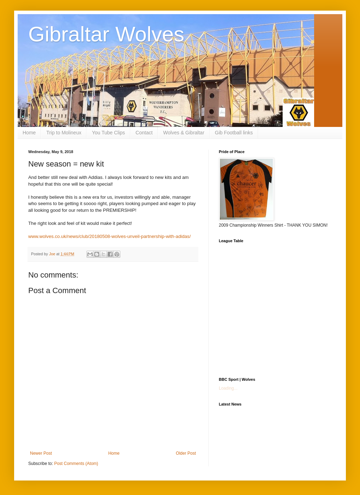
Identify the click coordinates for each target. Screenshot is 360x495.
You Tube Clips (108, 132)
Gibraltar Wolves (106, 34)
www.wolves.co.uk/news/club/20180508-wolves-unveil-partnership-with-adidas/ (109, 236)
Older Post (186, 453)
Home (29, 132)
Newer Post (41, 453)
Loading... (228, 388)
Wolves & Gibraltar (183, 132)
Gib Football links (234, 132)
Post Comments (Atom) (76, 463)
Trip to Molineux (63, 132)
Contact (144, 132)
